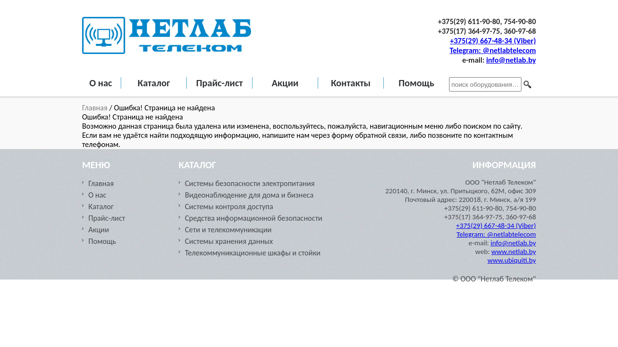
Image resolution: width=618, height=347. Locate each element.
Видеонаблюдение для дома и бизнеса (249, 195)
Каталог (154, 83)
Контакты (350, 83)
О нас (100, 83)
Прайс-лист (219, 83)
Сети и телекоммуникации (228, 229)
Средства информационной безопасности (253, 218)
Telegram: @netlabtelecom (492, 50)
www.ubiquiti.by (512, 260)
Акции (285, 83)
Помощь (416, 83)
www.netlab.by (514, 251)
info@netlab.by (511, 60)
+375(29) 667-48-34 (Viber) (493, 40)
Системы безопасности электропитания (250, 183)
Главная (95, 107)
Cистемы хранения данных (229, 241)
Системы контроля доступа (229, 206)
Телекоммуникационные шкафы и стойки (253, 252)
